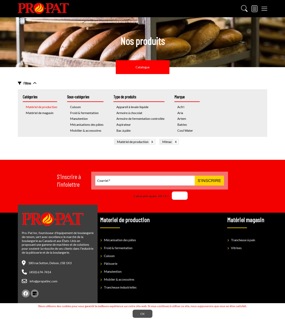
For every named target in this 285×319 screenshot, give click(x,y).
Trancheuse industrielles (120, 287)
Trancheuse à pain (243, 240)
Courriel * (103, 180)
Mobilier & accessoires (85, 130)
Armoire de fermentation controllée (140, 118)
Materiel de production (125, 219)
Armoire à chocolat (129, 113)
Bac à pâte (123, 130)
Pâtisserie (110, 263)
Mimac (167, 142)
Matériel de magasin (39, 113)
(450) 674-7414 (40, 272)
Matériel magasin (245, 219)
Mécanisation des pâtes (120, 240)
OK (142, 313)
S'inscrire (209, 180)
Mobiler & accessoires (119, 279)
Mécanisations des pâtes (87, 124)
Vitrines (236, 248)
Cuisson (109, 256)
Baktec (182, 124)
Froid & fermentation (84, 113)
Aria (180, 113)
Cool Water (185, 130)
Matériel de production (132, 142)
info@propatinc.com (43, 281)
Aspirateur (123, 124)
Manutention (79, 118)
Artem (181, 118)
